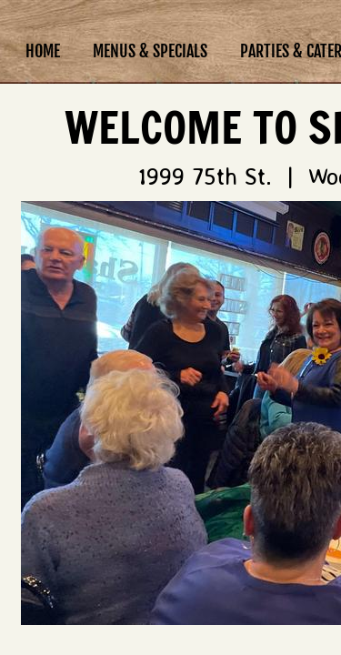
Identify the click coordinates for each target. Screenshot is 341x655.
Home (42, 51)
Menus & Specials (150, 51)
